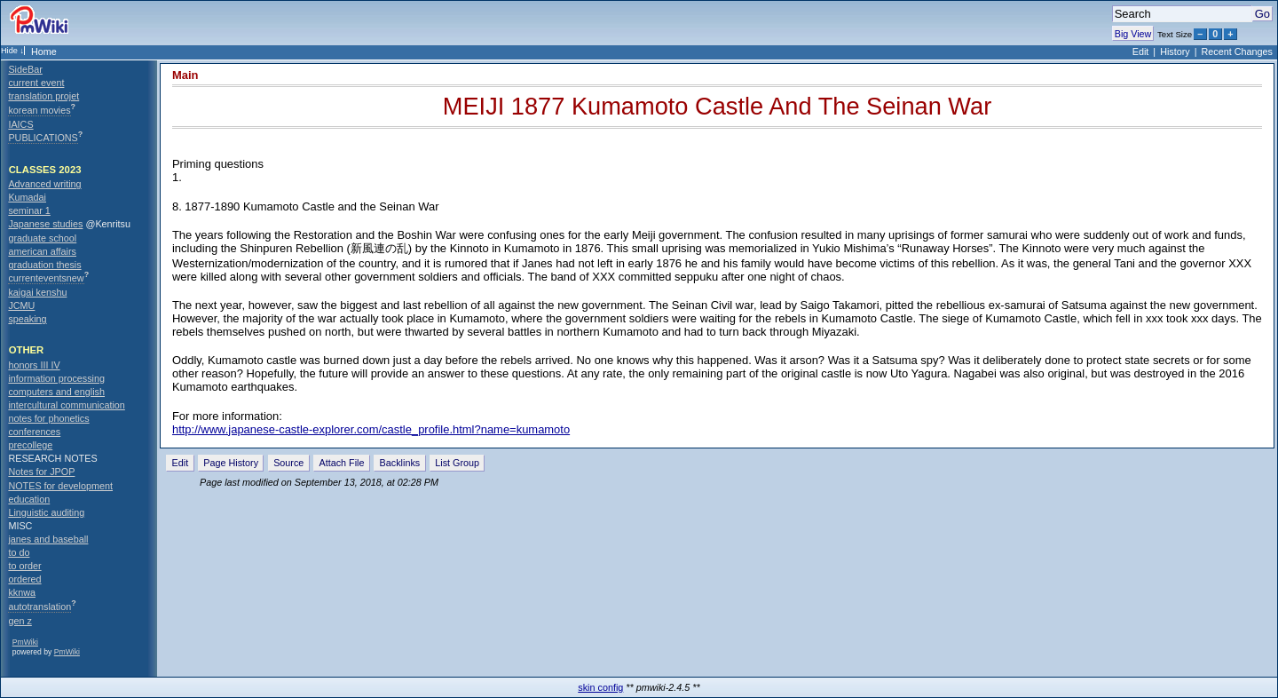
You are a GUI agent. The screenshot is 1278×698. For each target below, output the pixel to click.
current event (36, 82)
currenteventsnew (45, 278)
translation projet (43, 96)
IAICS (20, 124)
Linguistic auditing (46, 512)
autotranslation (39, 606)
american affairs (42, 251)
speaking (27, 318)
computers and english (56, 391)
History (1175, 51)
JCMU (21, 305)
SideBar (25, 69)
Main (185, 75)
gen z (19, 620)
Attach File (341, 462)
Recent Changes (1237, 51)
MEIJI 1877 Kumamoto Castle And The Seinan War (717, 106)
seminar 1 (29, 210)
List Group (457, 462)
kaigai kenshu (37, 292)
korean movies (39, 110)
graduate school (42, 238)
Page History (230, 462)
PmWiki (25, 642)
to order (24, 565)
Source (288, 462)
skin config (600, 687)
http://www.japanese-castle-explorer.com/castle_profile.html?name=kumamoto (371, 429)
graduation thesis (44, 264)
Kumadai (27, 197)
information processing (56, 378)
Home (44, 51)
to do (18, 552)
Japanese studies (45, 223)
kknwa (22, 592)
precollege (30, 445)
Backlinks (400, 462)
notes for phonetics (48, 418)
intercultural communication (66, 405)
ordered (24, 579)
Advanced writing (44, 183)
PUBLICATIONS (42, 137)
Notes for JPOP (41, 471)
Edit (1140, 51)
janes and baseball (48, 539)
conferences (34, 431)
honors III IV (33, 365)
